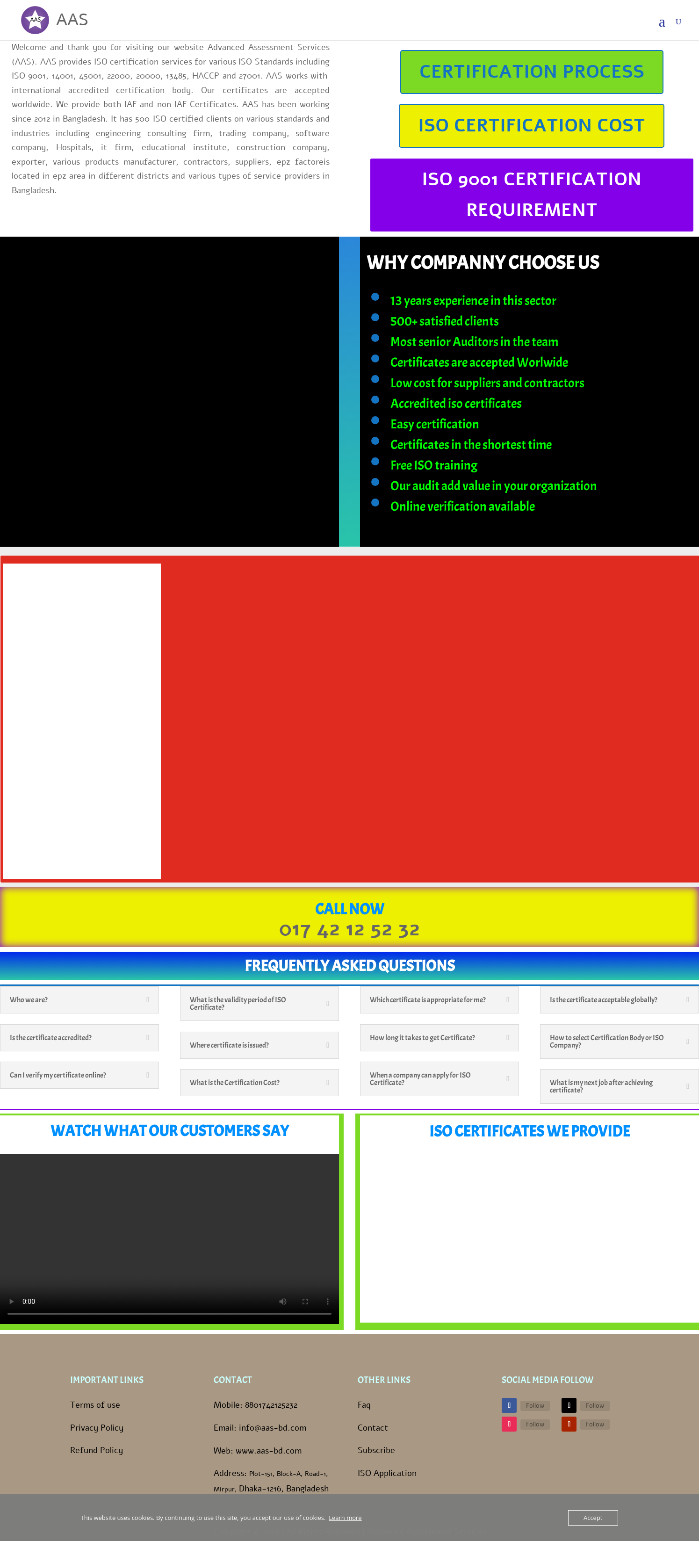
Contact (373, 1427)
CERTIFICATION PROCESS (531, 71)
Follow (535, 1405)
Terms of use (95, 1405)
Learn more (345, 1517)
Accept (593, 1517)
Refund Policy (96, 1450)
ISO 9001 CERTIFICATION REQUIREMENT (531, 195)
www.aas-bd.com (269, 1450)
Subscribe (376, 1450)
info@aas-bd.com (272, 1427)
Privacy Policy (96, 1427)
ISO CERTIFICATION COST (531, 125)
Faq (364, 1405)
